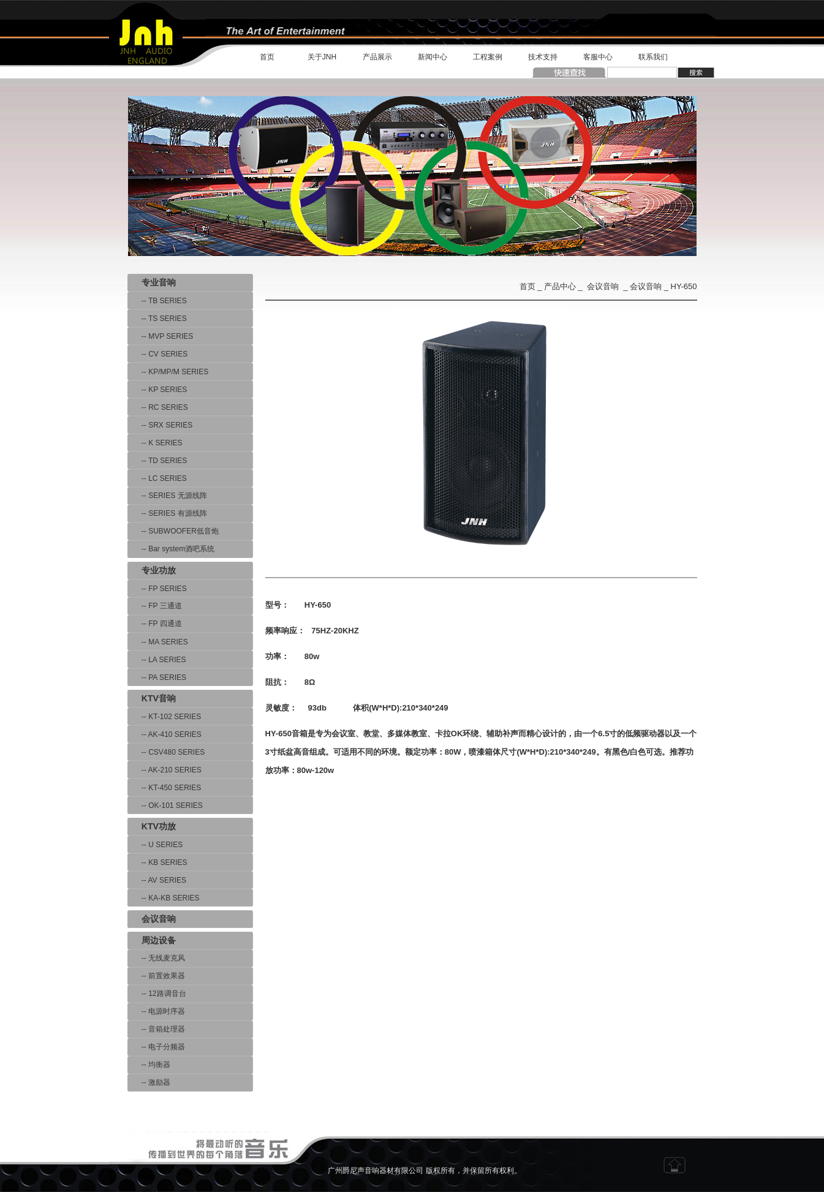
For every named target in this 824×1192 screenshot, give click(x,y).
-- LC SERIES (157, 478)
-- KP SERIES (157, 389)
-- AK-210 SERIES (164, 770)
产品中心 (560, 286)
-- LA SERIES (156, 659)
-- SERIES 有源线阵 (167, 513)
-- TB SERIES (157, 300)
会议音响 (603, 286)
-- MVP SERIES (160, 336)
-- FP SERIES (157, 588)
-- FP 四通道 (154, 623)
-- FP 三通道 (154, 606)
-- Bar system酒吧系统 (171, 549)
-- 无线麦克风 (156, 958)
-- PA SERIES (156, 677)
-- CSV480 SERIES (166, 752)
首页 (267, 57)
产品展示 (377, 57)
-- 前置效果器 (156, 975)
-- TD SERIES (157, 460)
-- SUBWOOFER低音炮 (173, 531)
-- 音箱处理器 (156, 1029)
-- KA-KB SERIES (163, 898)
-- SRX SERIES (160, 425)
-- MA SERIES (157, 642)
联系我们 (653, 57)
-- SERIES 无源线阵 (167, 495)
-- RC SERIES (157, 407)
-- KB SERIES (157, 862)
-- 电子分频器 (156, 1047)
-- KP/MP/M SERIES (168, 372)
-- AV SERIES (156, 880)
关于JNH (322, 57)
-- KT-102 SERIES (164, 716)
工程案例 (487, 57)
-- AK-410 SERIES (164, 734)
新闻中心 (432, 57)
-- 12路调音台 (156, 993)
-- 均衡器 (149, 1064)
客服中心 (598, 57)
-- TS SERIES (157, 318)
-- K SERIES (155, 443)
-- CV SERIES (157, 354)
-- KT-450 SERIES (164, 787)
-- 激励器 (149, 1082)
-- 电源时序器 (156, 1011)
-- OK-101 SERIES (165, 805)
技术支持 (543, 57)
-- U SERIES (155, 844)
